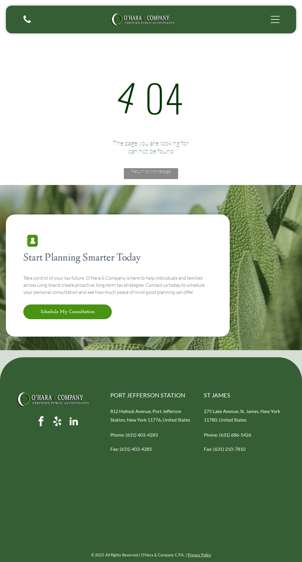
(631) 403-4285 (136, 449)
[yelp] (57, 422)
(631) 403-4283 (142, 435)
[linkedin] (73, 422)
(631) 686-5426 (235, 435)
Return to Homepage (151, 171)
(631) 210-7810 (229, 449)
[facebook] (41, 422)
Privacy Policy (199, 555)
